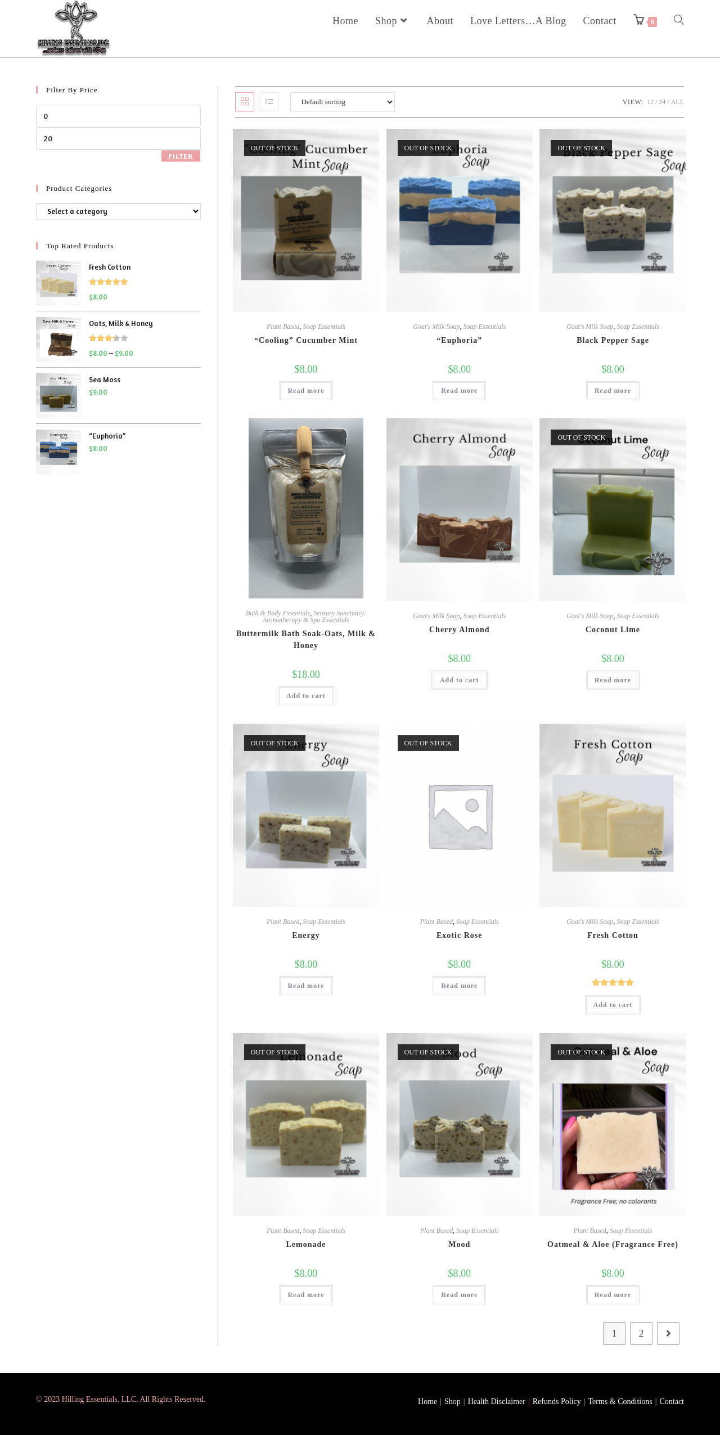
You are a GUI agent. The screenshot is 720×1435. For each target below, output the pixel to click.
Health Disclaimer (496, 1401)
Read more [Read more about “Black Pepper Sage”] (613, 391)
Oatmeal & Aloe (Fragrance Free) (612, 1244)
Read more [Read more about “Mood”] (459, 1295)
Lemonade (306, 1244)
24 (662, 102)
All (677, 102)
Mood (459, 1244)
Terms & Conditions (620, 1401)
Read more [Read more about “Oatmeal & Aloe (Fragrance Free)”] (613, 1295)
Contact (671, 1401)
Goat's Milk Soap (436, 326)
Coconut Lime (613, 629)
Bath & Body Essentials (278, 613)
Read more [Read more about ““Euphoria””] (459, 391)
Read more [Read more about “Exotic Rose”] (459, 986)
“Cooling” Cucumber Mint (306, 340)
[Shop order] (342, 101)
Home (427, 1401)
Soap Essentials (324, 326)
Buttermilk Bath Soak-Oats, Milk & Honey (306, 639)
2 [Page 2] (641, 1333)
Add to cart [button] (306, 696)
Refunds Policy (557, 1401)
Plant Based (283, 326)
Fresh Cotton (612, 935)
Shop (452, 1401)
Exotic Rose (459, 935)
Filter (180, 156)
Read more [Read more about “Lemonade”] (305, 1295)
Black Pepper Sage (613, 340)
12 (650, 102)
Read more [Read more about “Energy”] (305, 986)
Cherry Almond (459, 629)
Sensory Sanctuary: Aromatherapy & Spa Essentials (314, 616)
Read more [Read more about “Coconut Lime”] (613, 680)
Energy (306, 935)
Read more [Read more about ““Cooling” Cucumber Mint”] (305, 391)
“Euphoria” (459, 340)
